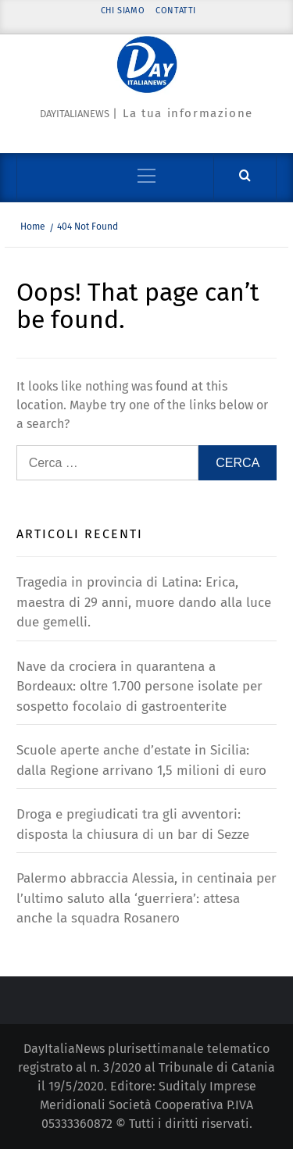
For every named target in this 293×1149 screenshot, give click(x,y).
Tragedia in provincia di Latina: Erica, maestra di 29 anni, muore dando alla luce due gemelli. (143, 602)
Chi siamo (123, 10)
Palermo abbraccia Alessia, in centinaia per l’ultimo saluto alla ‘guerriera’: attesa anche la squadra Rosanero (146, 898)
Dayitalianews (74, 114)
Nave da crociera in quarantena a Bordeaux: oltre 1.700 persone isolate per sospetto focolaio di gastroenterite (139, 686)
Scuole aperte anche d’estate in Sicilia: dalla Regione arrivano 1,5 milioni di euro (141, 760)
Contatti (175, 10)
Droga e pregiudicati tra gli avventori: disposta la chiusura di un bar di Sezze (132, 824)
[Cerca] (245, 176)
